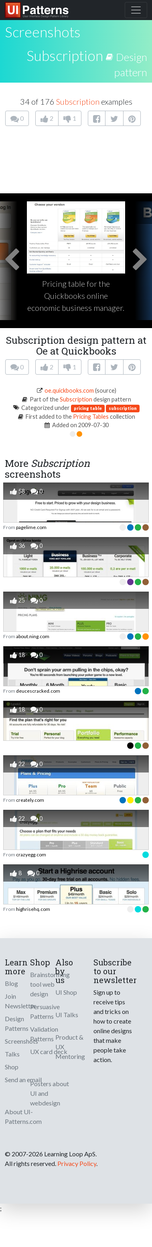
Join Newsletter (20, 1001)
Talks (12, 1054)
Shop (11, 1067)
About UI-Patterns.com (23, 1116)
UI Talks (66, 1014)
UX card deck (48, 1051)
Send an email (23, 1079)
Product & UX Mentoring (70, 1046)
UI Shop (66, 992)
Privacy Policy (76, 1163)
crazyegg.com (31, 855)
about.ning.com (32, 636)
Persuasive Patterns (45, 1011)
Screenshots (21, 1041)
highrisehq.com (33, 909)
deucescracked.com (38, 691)
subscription (123, 408)
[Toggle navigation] (136, 10)
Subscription (64, 55)
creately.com (30, 800)
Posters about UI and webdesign (49, 1093)
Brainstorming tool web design (50, 984)
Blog (11, 983)
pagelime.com (31, 527)
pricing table (88, 408)
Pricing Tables (91, 416)
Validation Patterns (44, 1033)
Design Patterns (16, 1023)
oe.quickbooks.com (69, 390)
